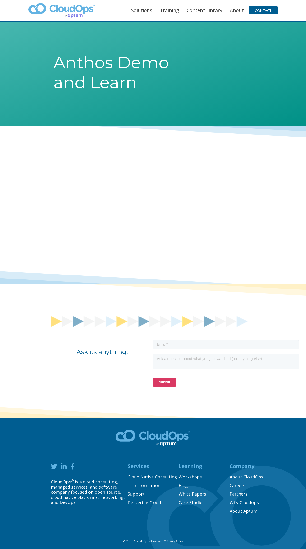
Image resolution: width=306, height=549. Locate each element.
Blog (183, 485)
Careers (237, 485)
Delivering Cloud (144, 502)
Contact (263, 10)
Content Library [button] (204, 10)
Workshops (190, 477)
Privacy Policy (174, 541)
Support (136, 494)
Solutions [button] (141, 10)
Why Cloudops (244, 502)
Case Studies (191, 502)
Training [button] (169, 10)
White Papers (192, 494)
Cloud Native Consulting (152, 477)
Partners (238, 494)
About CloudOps (246, 477)
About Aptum (243, 511)
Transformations (145, 485)
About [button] (237, 10)
